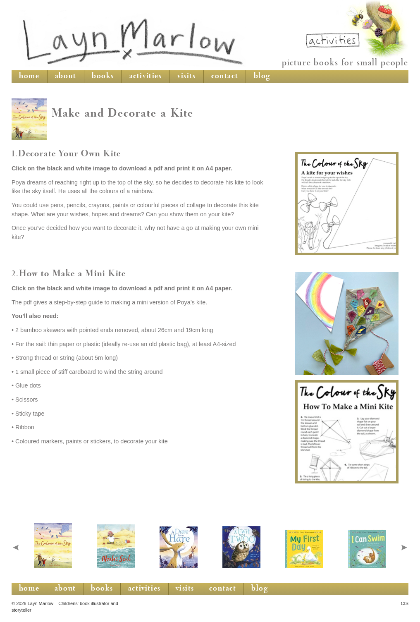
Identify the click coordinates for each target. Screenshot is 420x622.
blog (262, 76)
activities (145, 76)
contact (224, 76)
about (65, 76)
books (103, 76)
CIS (404, 603)
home (29, 76)
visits (186, 76)
